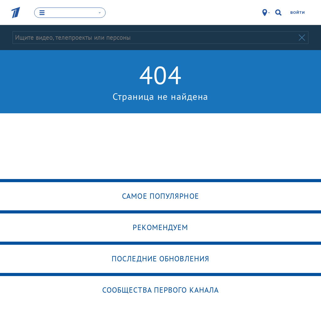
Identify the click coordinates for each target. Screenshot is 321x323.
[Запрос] (155, 37)
